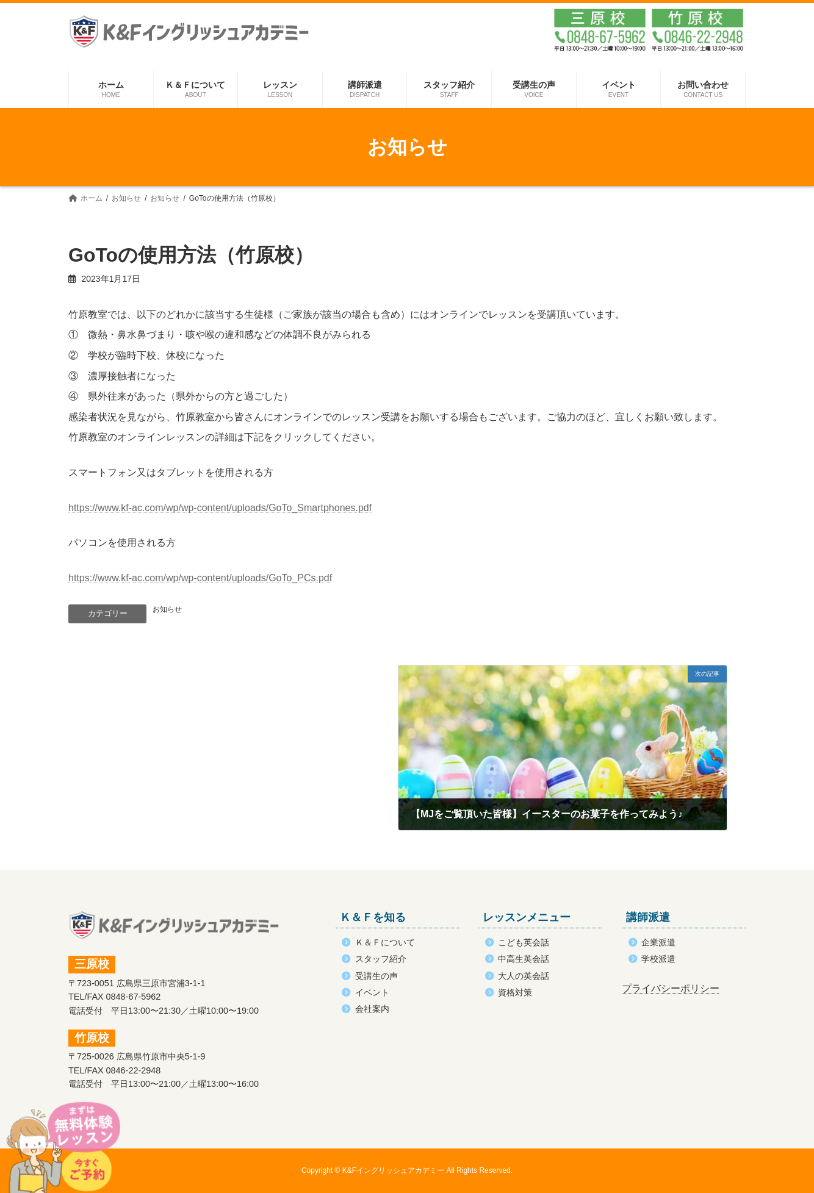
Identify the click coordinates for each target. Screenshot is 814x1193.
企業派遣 (658, 942)
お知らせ (167, 609)
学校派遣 (658, 959)
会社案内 (372, 1009)
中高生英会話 (523, 959)
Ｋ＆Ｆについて (385, 942)
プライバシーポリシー (670, 988)
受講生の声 (376, 976)
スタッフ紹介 (380, 959)
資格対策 (515, 992)
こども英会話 (523, 942)
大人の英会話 (523, 976)
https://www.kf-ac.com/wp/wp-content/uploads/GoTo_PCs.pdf (200, 578)
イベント (372, 992)
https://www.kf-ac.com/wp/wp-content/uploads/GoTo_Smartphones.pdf (220, 508)
